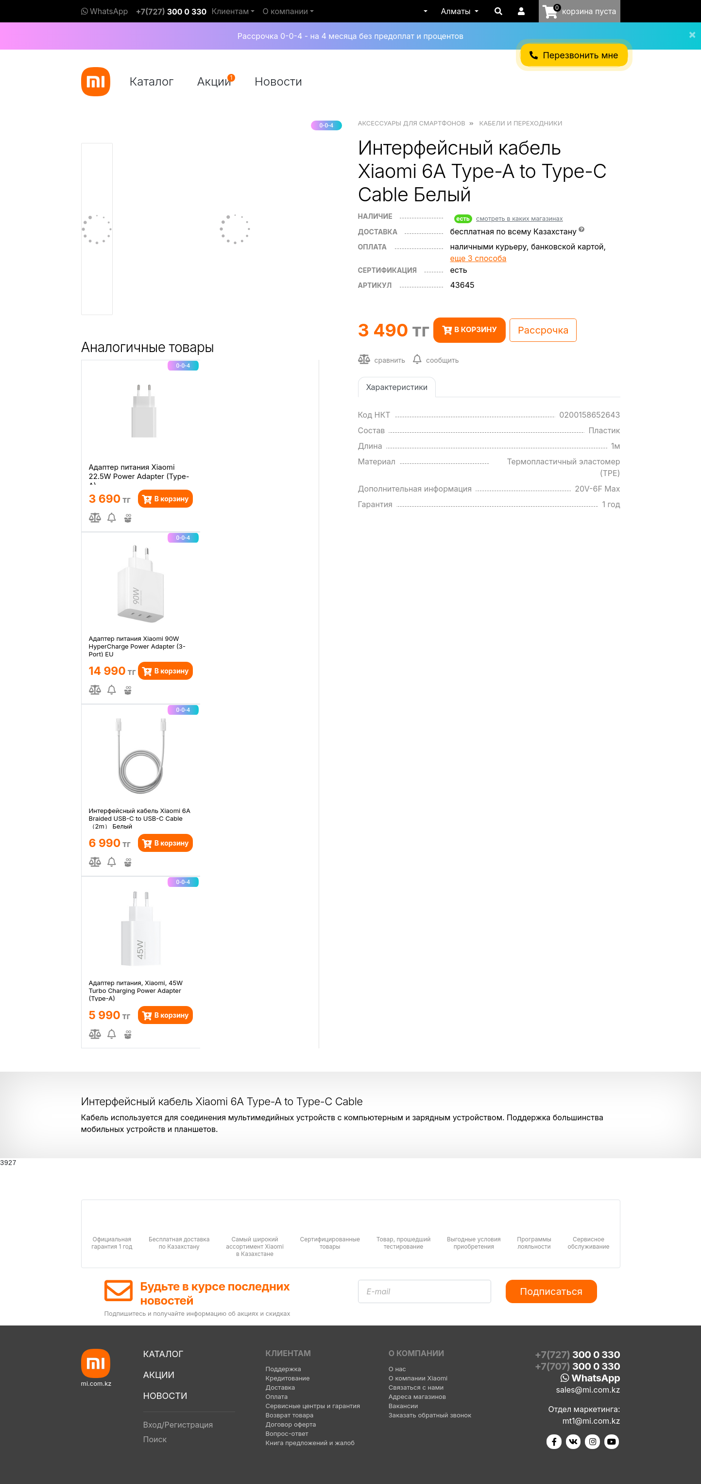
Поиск (155, 1439)
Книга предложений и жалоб (310, 1443)
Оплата (277, 1396)
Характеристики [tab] (397, 387)
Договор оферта (291, 1424)
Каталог (152, 81)
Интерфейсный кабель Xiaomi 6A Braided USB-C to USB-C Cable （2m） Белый (139, 818)
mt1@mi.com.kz (591, 1421)
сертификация (387, 270)
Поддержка (283, 1369)
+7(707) (577, 1366)
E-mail (379, 1291)
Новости (278, 81)
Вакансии (403, 1406)
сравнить (382, 359)
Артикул (375, 285)
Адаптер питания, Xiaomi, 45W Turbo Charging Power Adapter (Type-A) (136, 990)
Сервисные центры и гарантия (313, 1406)
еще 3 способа (478, 258)
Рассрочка (543, 330)
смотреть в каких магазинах (519, 218)
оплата (372, 247)
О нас (397, 1369)
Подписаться (551, 1291)
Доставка (378, 232)
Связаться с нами (416, 1387)
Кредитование (288, 1378)
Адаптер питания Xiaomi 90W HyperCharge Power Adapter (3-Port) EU (137, 646)
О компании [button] (285, 11)
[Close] (688, 28)
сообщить (436, 359)
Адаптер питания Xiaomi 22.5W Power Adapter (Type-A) (139, 473)
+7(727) (171, 12)
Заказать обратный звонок (430, 1415)
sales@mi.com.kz (588, 1390)
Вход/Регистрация (178, 1425)
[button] (424, 11)
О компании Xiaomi (418, 1378)
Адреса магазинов (417, 1396)
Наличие (375, 216)
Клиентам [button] (230, 11)
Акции (216, 81)
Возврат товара (290, 1415)
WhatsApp (104, 11)
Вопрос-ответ (287, 1433)
